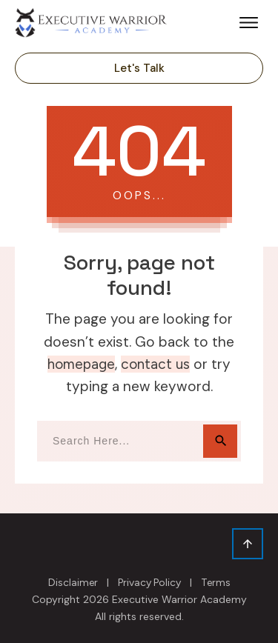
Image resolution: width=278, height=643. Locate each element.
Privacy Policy (149, 582)
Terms (216, 582)
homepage (81, 364)
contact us (155, 364)
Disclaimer (73, 582)
